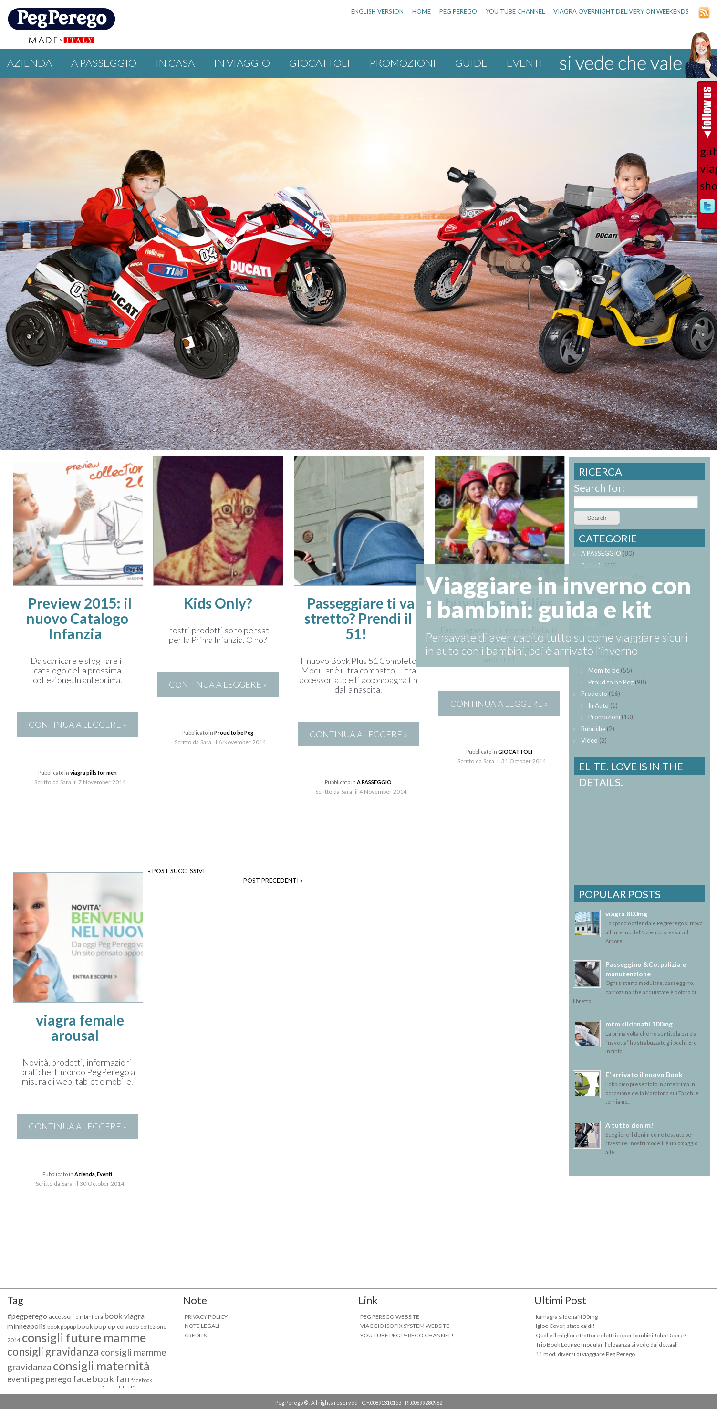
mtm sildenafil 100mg (639, 1024)
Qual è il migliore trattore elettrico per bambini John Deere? (611, 1335)
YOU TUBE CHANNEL (515, 11)
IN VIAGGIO (242, 62)
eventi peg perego (39, 1379)
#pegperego (27, 1315)
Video (589, 740)
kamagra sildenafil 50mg (567, 1316)
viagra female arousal (80, 1027)
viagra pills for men (93, 772)
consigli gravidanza (53, 1351)
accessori (61, 1316)
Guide (471, 62)
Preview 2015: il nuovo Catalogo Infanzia (79, 618)
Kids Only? (218, 602)
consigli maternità (101, 1365)
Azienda (29, 62)
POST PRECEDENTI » (273, 880)
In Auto (598, 705)
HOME (421, 11)
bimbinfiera (89, 1317)
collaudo (128, 1327)
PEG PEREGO (458, 11)
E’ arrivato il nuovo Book (644, 1074)
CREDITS (196, 1335)
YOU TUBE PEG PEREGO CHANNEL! (407, 1335)
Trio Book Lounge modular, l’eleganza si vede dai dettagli (607, 1344)
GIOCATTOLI (319, 62)
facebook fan (101, 1378)
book (113, 1316)
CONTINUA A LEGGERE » (77, 724)
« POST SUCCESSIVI (176, 871)
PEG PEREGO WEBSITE (389, 1316)
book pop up (96, 1326)
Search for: (599, 487)
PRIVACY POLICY (206, 1316)
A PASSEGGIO (103, 62)
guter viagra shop (707, 168)
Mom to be (603, 670)
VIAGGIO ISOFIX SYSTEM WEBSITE (404, 1325)
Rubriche (593, 729)
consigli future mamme (84, 1337)
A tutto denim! (629, 1125)
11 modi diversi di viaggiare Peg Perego (585, 1353)
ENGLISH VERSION (377, 11)
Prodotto (594, 693)
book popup (61, 1327)
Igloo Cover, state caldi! (565, 1325)
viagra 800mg (626, 914)
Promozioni (402, 62)
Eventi (525, 62)
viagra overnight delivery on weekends (621, 11)
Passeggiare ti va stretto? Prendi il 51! (359, 618)
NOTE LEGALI (202, 1325)
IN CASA (175, 62)
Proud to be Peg (233, 732)
